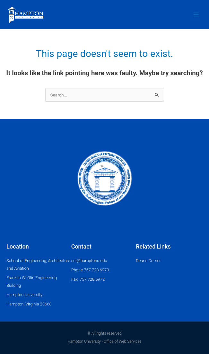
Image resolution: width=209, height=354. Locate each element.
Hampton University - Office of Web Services (104, 341)
